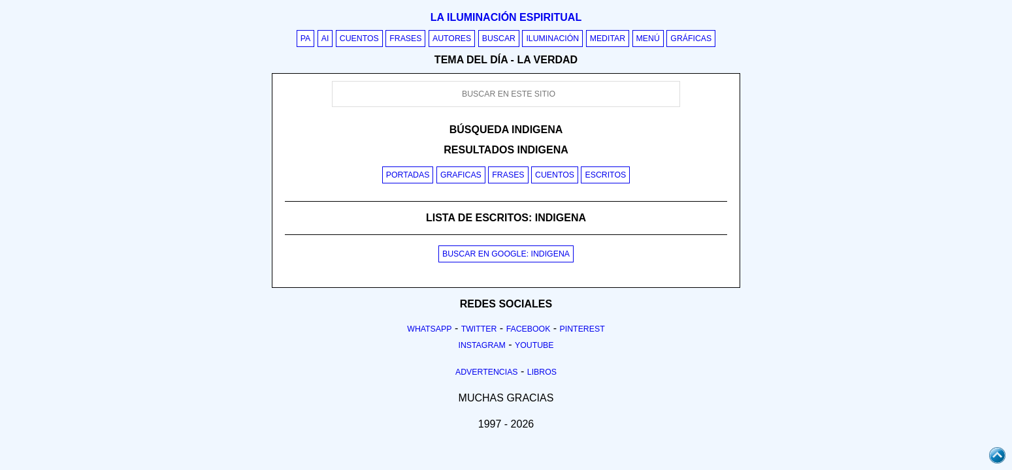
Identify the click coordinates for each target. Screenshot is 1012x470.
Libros (542, 372)
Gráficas (690, 38)
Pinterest (582, 329)
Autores (452, 38)
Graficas (461, 175)
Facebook (528, 329)
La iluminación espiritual (506, 17)
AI (325, 38)
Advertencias (486, 372)
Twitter (479, 329)
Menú (648, 38)
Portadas (408, 175)
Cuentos (359, 38)
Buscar (498, 38)
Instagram (481, 345)
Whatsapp (429, 329)
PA (306, 38)
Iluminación (552, 38)
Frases (405, 38)
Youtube (534, 345)
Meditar (608, 38)
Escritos (605, 175)
